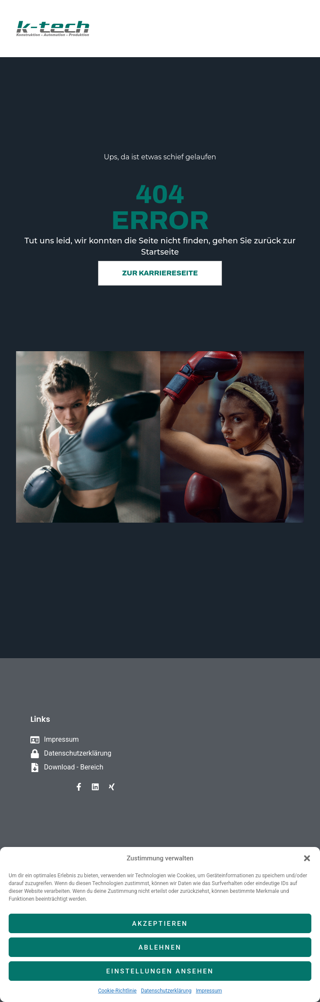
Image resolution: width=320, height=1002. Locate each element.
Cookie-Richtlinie (117, 991)
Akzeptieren (160, 924)
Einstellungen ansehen (159, 971)
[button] (307, 858)
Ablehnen (160, 947)
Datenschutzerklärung (166, 991)
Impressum (209, 991)
